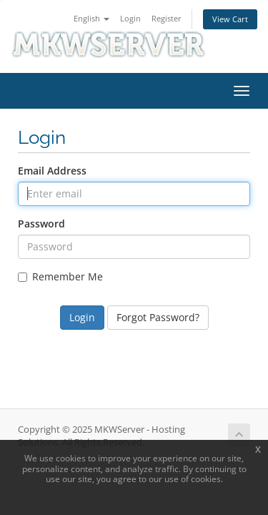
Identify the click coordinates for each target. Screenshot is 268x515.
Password (41, 223)
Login (130, 18)
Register (167, 18)
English (91, 18)
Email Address (52, 170)
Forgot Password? (157, 317)
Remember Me (60, 276)
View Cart (230, 19)
